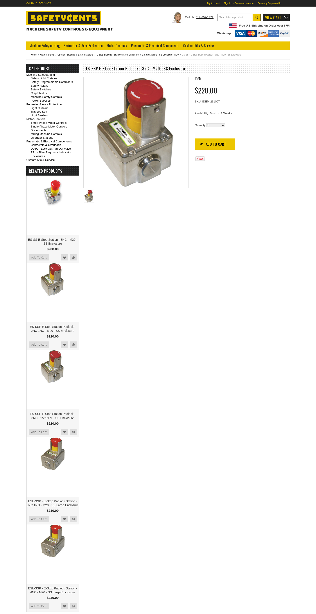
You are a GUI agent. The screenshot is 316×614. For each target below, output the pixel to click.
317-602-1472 (43, 3)
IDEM (198, 78)
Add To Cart (39, 257)
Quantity (200, 125)
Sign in (227, 3)
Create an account (244, 3)
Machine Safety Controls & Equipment (69, 29)
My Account (213, 3)
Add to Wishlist (64, 257)
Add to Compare (73, 257)
